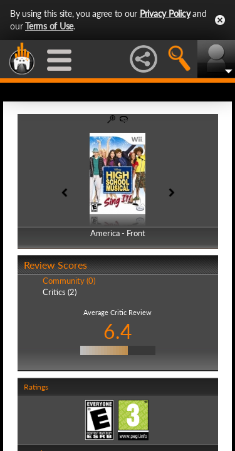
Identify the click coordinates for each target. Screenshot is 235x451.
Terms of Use (49, 26)
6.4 (117, 331)
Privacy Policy (165, 13)
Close (220, 20)
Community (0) (69, 281)
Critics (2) (59, 292)
